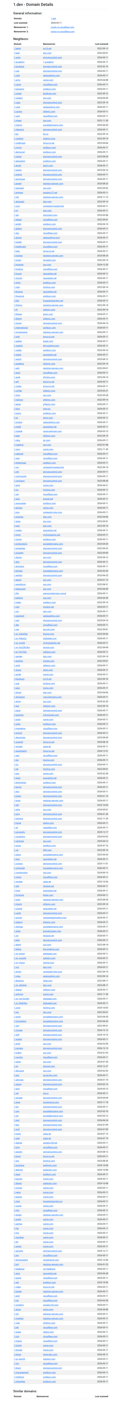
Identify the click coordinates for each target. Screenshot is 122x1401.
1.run (16, 611)
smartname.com (51, 1102)
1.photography (21, 1260)
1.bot (16, 1264)
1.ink (16, 769)
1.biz (16, 134)
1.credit (17, 427)
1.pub (16, 683)
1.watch (18, 359)
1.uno (16, 1111)
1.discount (19, 1071)
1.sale (17, 1138)
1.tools (17, 800)
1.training (18, 818)
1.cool (17, 206)
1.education (19, 161)
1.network (18, 454)
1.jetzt (17, 1296)
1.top (16, 1012)
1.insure (18, 323)
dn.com (46, 440)
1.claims (18, 125)
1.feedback (19, 1269)
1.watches (19, 1237)
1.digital (18, 989)
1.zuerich (18, 345)
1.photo (17, 971)
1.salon (17, 1062)
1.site (16, 886)
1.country (18, 1057)
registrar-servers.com (53, 183)
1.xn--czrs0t (19, 643)
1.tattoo (17, 949)
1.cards (17, 913)
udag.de (47, 746)
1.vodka (18, 350)
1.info (16, 1210)
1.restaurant (19, 589)
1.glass (17, 1309)
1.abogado (19, 201)
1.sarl (16, 620)
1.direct (17, 944)
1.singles (18, 881)
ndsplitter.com (50, 827)
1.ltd (16, 1242)
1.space (17, 1084)
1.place (17, 854)
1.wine (17, 372)
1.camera (18, 1048)
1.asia (17, 499)
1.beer (17, 436)
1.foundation (20, 1021)
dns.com (47, 1012)
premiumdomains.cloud (54, 593)
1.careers (18, 98)
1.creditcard (19, 143)
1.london (18, 422)
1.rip (16, 1066)
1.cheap (18, 120)
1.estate (18, 170)
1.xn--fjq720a (20, 652)
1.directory (19, 980)
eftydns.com (49, 377)
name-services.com (52, 431)
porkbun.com (49, 89)
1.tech (17, 1089)
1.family (18, 1345)
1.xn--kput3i (19, 1359)
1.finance (18, 291)
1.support (18, 742)
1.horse (17, 260)
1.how (17, 1147)
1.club (17, 287)
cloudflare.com (50, 84)
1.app (16, 755)
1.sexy (17, 688)
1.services (18, 1080)
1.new (17, 458)
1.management (21, 1372)
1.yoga (17, 976)
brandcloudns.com (52, 931)
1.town (17, 899)
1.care (17, 116)
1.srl (16, 827)
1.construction (21, 872)
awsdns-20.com (50, 1305)
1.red (16, 1282)
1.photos (18, 508)
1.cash (17, 107)
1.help (17, 251)
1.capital (18, 908)
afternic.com (49, 111)
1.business (19, 1165)
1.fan (16, 1228)
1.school (18, 733)
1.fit (16, 309)
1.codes (17, 386)
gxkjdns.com (49, 652)
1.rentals (18, 575)
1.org (16, 494)
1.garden (18, 656)
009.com (47, 850)
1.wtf (16, 381)
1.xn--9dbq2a (20, 638)
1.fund (17, 890)
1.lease (17, 404)
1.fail (16, 197)
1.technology (20, 782)
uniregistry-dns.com (52, 512)
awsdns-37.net (50, 192)
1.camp (17, 84)
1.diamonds (19, 737)
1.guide (17, 674)
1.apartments (20, 751)
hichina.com (49, 287)
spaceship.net (49, 273)
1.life (16, 593)
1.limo (17, 408)
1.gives (17, 1016)
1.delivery (18, 1170)
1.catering (18, 445)
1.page (17, 710)
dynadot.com (49, 260)
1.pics (17, 512)
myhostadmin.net (51, 535)
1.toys (17, 814)
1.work (17, 377)
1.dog (16, 562)
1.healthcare (20, 246)
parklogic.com (50, 1165)
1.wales (17, 354)
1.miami (18, 904)
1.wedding (19, 363)
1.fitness (18, 314)
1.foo (16, 1363)
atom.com (48, 165)
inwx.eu (46, 408)
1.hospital (18, 264)
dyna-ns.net (48, 143)
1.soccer (18, 917)
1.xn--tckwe (19, 953)
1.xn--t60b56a (20, 1003)
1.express (18, 192)
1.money (18, 1188)
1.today (17, 796)
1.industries (19, 1381)
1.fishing (18, 305)
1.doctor (18, 557)
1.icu (16, 490)
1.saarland (19, 616)
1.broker (18, 1291)
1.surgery (18, 746)
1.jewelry (18, 1152)
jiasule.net (48, 499)
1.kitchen (18, 571)
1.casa (17, 102)
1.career (18, 93)
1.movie (18, 539)
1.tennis (18, 787)
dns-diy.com (49, 629)
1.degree (18, 1143)
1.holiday (18, 255)
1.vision (17, 877)
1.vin (16, 935)
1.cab (16, 71)
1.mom (17, 535)
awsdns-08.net (50, 1143)
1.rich (16, 1336)
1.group (17, 670)
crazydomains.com (52, 697)
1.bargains (19, 89)
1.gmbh (17, 224)
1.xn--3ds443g (21, 634)
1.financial (19, 296)
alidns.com (48, 823)
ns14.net (47, 48)
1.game (17, 1278)
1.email (17, 165)
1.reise (17, 1102)
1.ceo (16, 629)
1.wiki (16, 368)
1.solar (17, 724)
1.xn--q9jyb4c (20, 985)
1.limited (18, 1350)
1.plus (17, 859)
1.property (19, 553)
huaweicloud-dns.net (53, 300)
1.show (17, 701)
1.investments (20, 332)
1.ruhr (16, 607)
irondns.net (48, 607)
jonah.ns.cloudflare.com (62, 27)
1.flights (18, 318)
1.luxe (17, 526)
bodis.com (48, 895)
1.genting (18, 661)
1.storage (18, 926)
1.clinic (17, 282)
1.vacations (19, 836)
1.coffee (18, 390)
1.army (17, 80)
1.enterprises (20, 463)
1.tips (16, 791)
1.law (16, 706)
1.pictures (18, 517)
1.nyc (16, 467)
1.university (19, 832)
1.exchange (19, 179)
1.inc (16, 764)
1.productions (20, 544)
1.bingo (17, 1354)
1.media (18, 530)
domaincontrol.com (52, 57)
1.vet (16, 1093)
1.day (16, 233)
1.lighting (18, 598)
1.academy (19, 62)
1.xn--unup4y (20, 958)
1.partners (19, 715)
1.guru (17, 1273)
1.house (18, 273)
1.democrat (19, 152)
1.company (19, 481)
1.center (18, 156)
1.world (17, 1219)
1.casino (18, 111)
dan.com (47, 53)
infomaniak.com (51, 715)
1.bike (17, 940)
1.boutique (19, 66)
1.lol (16, 418)
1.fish (16, 300)
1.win (16, 1161)
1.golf (16, 1034)
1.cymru (18, 147)
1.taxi (16, 773)
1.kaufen (18, 1179)
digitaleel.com (50, 638)
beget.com (48, 341)
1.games (18, 1224)
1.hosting (18, 269)
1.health (18, 242)
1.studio (18, 1215)
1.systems (19, 1305)
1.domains (19, 566)
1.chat (17, 1201)
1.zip (16, 1116)
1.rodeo (17, 602)
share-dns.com (50, 1354)
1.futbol (17, 1053)
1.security (18, 1251)
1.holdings (19, 1377)
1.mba (17, 440)
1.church (18, 278)
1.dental (18, 1183)
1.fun (16, 1300)
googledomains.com (53, 125)
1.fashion (18, 399)
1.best (17, 53)
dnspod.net (48, 886)
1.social (17, 1206)
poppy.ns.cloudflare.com (63, 31)
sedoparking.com (51, 75)
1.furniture (19, 895)
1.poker (17, 1332)
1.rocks (17, 1134)
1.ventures (19, 841)
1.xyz (16, 967)
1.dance (18, 237)
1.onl (16, 1314)
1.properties (19, 548)
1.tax (16, 1107)
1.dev (53, 18)
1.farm (17, 395)
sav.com (47, 98)
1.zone (17, 1007)
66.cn (45, 134)
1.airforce (18, 994)
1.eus (16, 1075)
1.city (16, 472)
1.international (21, 327)
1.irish (17, 336)
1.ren (16, 760)
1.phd (16, 1120)
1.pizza (17, 845)
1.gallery (18, 341)
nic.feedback (49, 1269)
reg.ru (46, 1093)
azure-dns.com (50, 1075)
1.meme (18, 1341)
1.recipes (18, 1098)
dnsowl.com (49, 1066)
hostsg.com (48, 661)
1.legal (17, 1174)
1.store (17, 931)
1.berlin (17, 48)
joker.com (47, 980)
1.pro (16, 1255)
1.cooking (18, 138)
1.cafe (17, 75)
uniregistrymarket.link (53, 206)
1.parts (17, 719)
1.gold (17, 665)
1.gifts (17, 809)
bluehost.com (49, 93)
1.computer (19, 868)
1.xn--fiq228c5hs (22, 647)
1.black (17, 1368)
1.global (18, 219)
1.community (20, 476)
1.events (18, 174)
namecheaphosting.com (54, 917)
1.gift (16, 805)
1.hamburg (19, 679)
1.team (17, 778)
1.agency (18, 922)
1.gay (16, 1025)
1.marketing (19, 728)
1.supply (18, 1039)
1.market (18, 431)
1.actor (17, 57)
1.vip (16, 850)
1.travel (17, 823)
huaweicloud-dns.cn (52, 1201)
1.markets (18, 1318)
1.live (16, 1233)
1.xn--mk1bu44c (21, 998)
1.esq (16, 1125)
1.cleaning (19, 129)
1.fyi (16, 210)
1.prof (17, 1129)
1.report (17, 580)
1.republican (20, 584)
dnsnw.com (48, 634)
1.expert (18, 183)
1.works (17, 1246)
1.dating (18, 228)
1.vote (17, 1323)
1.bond (17, 1156)
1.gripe (17, 521)
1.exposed (19, 188)
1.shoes (17, 692)
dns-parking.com (51, 345)
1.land (17, 485)
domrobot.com (50, 215)
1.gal (16, 215)
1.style (17, 1043)
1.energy (18, 1197)
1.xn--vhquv (19, 962)
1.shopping (19, 697)
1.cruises (18, 1030)
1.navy (17, 449)
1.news (17, 1192)
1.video (17, 1287)
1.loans (17, 413)
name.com (48, 80)
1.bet (16, 1327)
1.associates (20, 503)
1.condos (18, 863)
